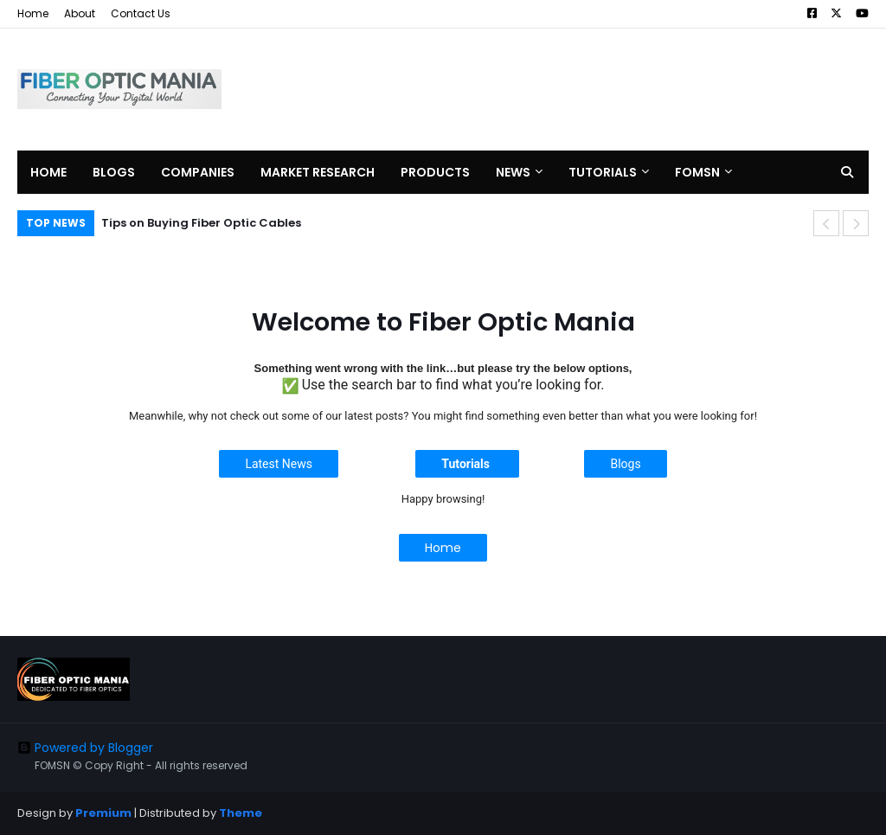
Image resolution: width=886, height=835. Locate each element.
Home (32, 13)
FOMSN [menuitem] (697, 172)
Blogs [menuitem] (114, 172)
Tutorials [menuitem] (602, 172)
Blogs (625, 464)
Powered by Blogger (85, 748)
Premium (103, 813)
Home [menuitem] (48, 172)
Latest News (278, 464)
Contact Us (140, 13)
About (79, 13)
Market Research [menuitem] (317, 172)
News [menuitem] (513, 172)
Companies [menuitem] (197, 172)
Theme (240, 813)
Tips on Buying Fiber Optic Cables (201, 223)
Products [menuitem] (435, 172)
